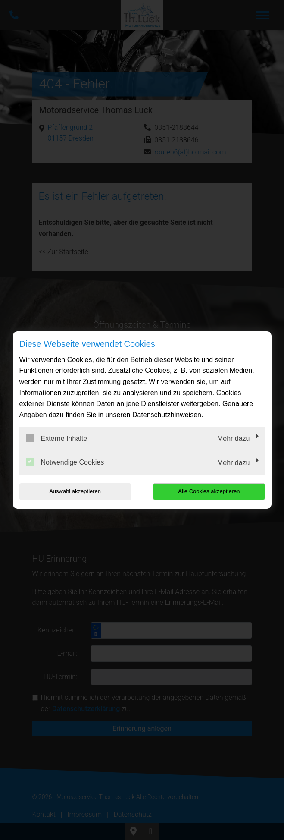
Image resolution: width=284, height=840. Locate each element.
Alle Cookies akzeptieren (209, 491)
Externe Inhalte (56, 438)
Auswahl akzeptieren (74, 491)
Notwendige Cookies (65, 462)
